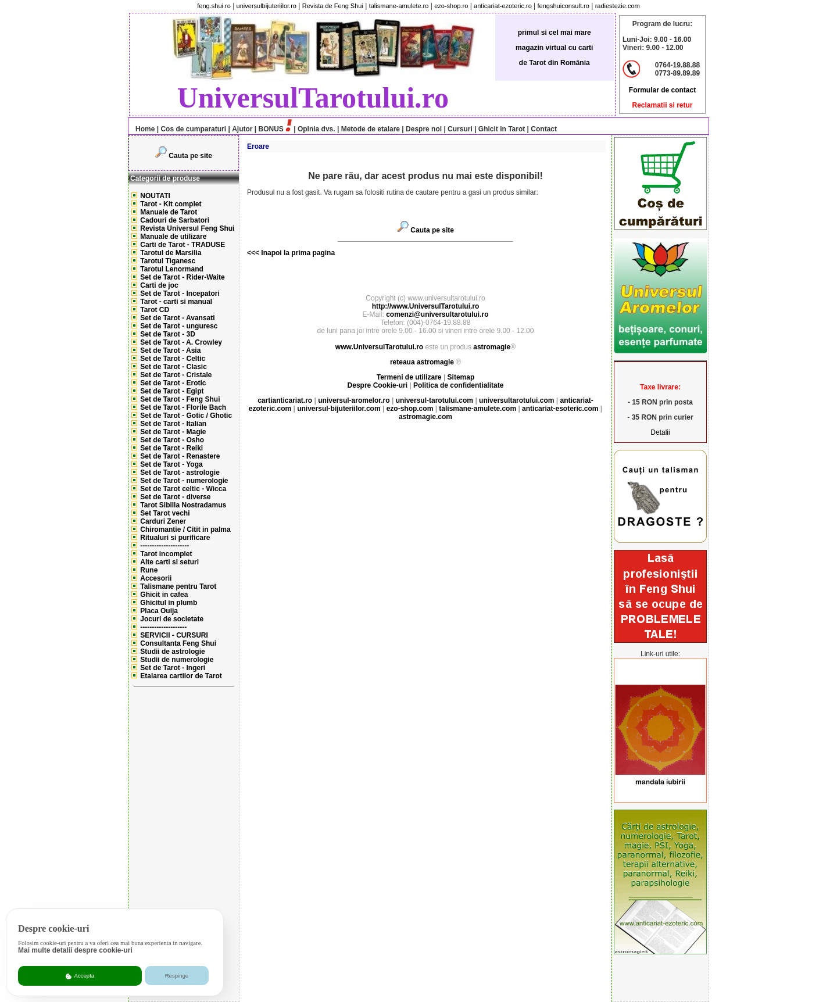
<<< (253, 253)
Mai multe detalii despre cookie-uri (75, 950)
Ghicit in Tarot (501, 129)
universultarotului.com (516, 400)
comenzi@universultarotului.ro (437, 314)
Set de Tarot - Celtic (172, 359)
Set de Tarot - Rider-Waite (182, 277)
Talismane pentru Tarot (178, 586)
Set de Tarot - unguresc (178, 326)
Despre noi (424, 129)
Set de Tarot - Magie (173, 432)
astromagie (491, 347)
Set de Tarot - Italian (173, 424)
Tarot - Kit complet (170, 204)
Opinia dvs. (316, 129)
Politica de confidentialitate (458, 385)
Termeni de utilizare (410, 377)
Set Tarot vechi (164, 513)
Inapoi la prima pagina (297, 253)
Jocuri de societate (171, 619)
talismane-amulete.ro (399, 5)
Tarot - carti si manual (176, 302)
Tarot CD (154, 310)
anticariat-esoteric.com (560, 409)
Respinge (177, 975)
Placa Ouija (159, 611)
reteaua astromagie (422, 362)
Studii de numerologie (176, 660)
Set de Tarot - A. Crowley (181, 342)
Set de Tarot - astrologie (179, 472)
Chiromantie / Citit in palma (185, 529)
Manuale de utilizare (173, 236)
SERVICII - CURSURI (174, 635)
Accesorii (155, 578)
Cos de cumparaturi (193, 129)
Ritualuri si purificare (175, 538)
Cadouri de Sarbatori (174, 220)
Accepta (80, 975)
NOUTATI (155, 196)
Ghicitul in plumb (168, 603)
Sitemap (461, 377)
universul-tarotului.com (434, 400)
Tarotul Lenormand (171, 269)
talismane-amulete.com (477, 409)
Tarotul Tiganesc (167, 261)
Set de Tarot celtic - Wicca (183, 489)
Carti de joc (159, 285)
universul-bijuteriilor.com (338, 409)
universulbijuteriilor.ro (266, 5)
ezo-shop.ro (451, 5)
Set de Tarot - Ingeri (172, 668)
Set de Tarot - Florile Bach (183, 407)
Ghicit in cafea (164, 595)
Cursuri (460, 129)
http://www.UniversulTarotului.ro (426, 306)
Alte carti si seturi (169, 562)
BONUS (271, 129)
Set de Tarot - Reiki (171, 448)
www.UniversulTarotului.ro (379, 347)
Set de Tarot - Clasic (173, 367)
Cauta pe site (190, 156)
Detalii (660, 432)
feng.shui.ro (213, 5)
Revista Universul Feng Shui (187, 228)
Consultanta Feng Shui (178, 643)
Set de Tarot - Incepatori (179, 293)
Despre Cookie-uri (377, 385)
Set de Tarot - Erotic (173, 383)
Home (142, 129)
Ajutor (242, 129)
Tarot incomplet (166, 554)
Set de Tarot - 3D (167, 334)
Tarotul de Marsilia (170, 253)
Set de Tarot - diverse (175, 497)
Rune (149, 570)
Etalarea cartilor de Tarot (181, 676)
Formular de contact (662, 90)
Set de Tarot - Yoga (171, 464)
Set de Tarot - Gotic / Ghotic (186, 415)
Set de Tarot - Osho (172, 440)
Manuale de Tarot (168, 212)
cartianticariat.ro (284, 400)
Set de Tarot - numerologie (184, 481)
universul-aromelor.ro (353, 400)
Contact (543, 129)
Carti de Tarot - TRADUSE (182, 245)
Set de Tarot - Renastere (180, 456)
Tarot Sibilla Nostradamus (183, 505)
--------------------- (164, 546)
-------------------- (163, 627)
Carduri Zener (163, 521)
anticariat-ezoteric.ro (503, 5)
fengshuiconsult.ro (563, 5)
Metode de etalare (370, 129)
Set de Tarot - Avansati (177, 318)
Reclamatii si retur (662, 105)
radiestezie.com (617, 5)
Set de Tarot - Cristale (176, 375)
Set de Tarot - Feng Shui (180, 399)
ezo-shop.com (410, 409)
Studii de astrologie (172, 651)
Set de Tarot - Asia (170, 350)
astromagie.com (425, 417)
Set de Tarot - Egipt (171, 391)
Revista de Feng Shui (332, 5)
